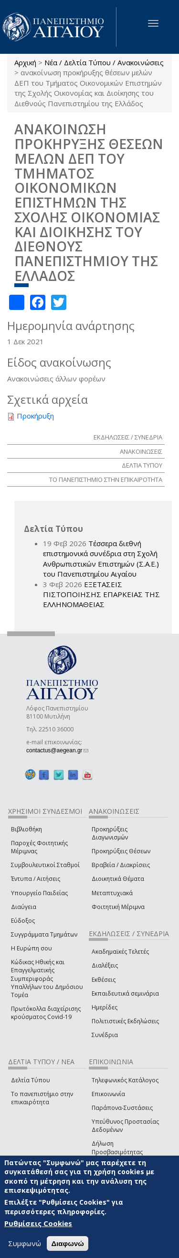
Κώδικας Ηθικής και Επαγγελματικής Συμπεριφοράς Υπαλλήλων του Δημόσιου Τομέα (47, 978)
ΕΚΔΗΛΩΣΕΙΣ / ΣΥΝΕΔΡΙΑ (128, 437)
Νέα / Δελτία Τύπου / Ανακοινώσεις (104, 62)
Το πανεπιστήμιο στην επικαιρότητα (42, 1098)
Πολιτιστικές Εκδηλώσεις (125, 1021)
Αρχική (25, 62)
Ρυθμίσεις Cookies (38, 1223)
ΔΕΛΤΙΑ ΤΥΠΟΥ (142, 465)
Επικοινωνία (108, 1094)
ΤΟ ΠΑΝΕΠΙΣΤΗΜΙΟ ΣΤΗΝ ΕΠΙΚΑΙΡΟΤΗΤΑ (105, 479)
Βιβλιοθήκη (26, 829)
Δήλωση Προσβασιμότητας (117, 1147)
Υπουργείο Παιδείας (39, 893)
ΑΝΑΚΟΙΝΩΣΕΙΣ (141, 451)
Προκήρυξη (35, 415)
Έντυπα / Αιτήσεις (35, 879)
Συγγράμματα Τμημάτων (44, 934)
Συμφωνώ (24, 1243)
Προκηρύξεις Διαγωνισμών (110, 833)
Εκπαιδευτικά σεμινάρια (125, 993)
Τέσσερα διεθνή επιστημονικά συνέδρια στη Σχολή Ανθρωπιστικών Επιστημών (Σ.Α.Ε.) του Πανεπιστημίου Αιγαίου (101, 559)
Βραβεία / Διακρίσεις (121, 865)
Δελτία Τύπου (30, 1080)
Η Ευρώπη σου (31, 948)
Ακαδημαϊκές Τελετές (120, 952)
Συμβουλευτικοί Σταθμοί (45, 865)
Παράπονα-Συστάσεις (122, 1108)
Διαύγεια (23, 907)
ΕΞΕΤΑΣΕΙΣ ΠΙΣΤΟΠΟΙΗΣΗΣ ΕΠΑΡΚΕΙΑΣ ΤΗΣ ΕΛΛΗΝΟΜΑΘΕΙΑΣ (101, 594)
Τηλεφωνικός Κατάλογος (125, 1080)
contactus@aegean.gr (57, 750)
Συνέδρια (105, 1035)
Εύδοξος (23, 921)
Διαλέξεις (105, 965)
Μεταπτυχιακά (112, 893)
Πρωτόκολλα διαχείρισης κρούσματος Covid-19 (46, 1013)
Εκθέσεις (104, 980)
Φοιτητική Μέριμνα (118, 907)
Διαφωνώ (67, 1243)
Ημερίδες (104, 1007)
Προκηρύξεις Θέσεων (121, 851)
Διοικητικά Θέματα (118, 879)
